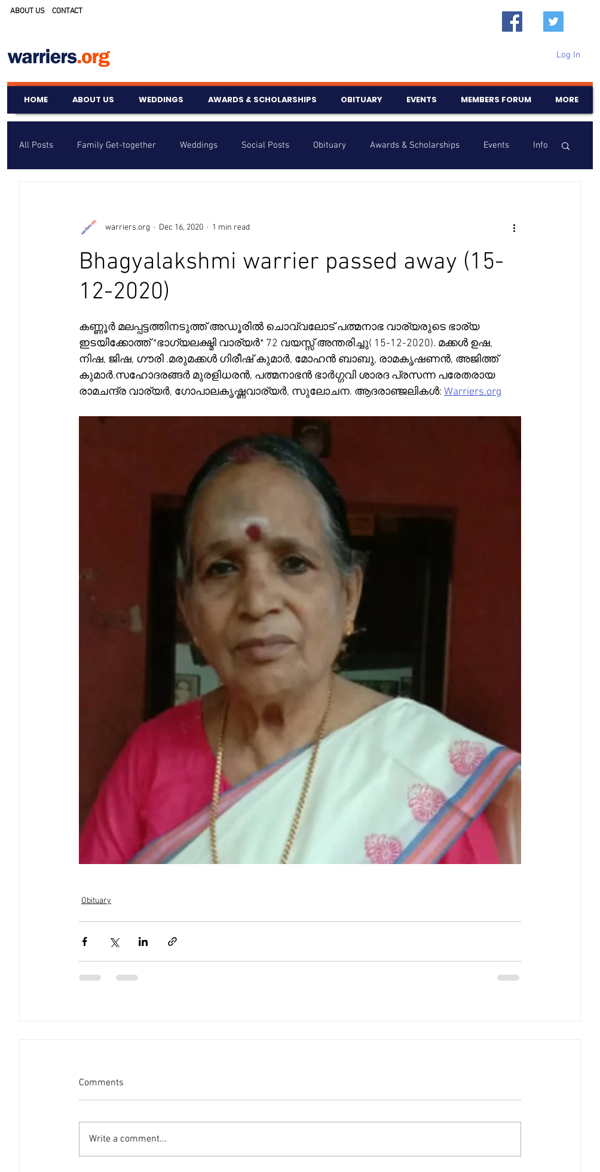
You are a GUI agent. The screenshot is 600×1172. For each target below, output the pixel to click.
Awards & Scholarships (415, 145)
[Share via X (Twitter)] (114, 941)
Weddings (199, 145)
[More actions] (514, 227)
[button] (565, 145)
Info (540, 145)
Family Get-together (116, 145)
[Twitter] (553, 21)
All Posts (36, 145)
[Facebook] (512, 21)
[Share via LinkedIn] (143, 941)
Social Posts (265, 145)
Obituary (329, 145)
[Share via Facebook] (84, 941)
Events (496, 145)
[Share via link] (172, 941)
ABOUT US (27, 11)
